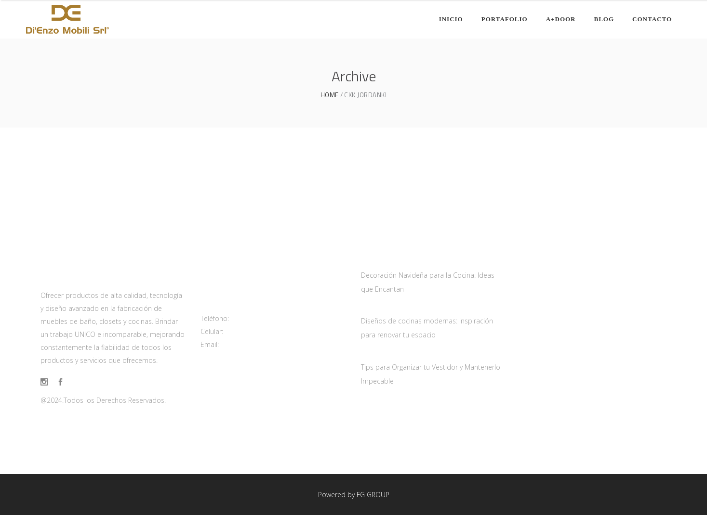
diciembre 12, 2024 (391, 262)
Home (329, 95)
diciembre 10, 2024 (391, 307)
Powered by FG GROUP (353, 494)
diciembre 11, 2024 (391, 353)
